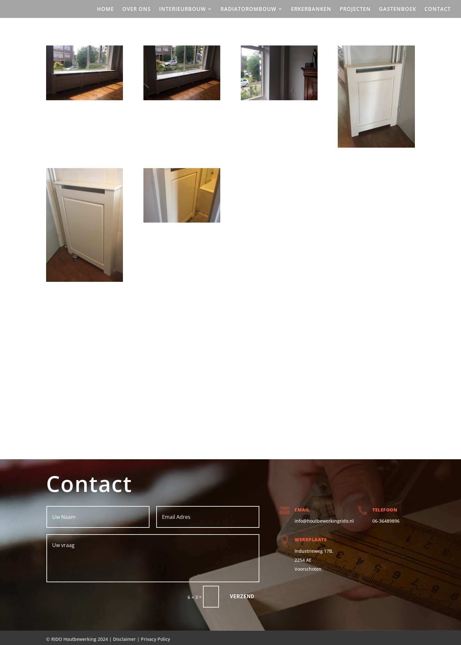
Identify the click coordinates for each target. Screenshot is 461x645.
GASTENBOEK (397, 9)
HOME (105, 9)
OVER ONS (136, 9)
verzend (242, 596)
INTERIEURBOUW (182, 9)
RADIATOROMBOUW (248, 9)
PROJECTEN (355, 9)
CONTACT (438, 9)
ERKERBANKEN (311, 9)
